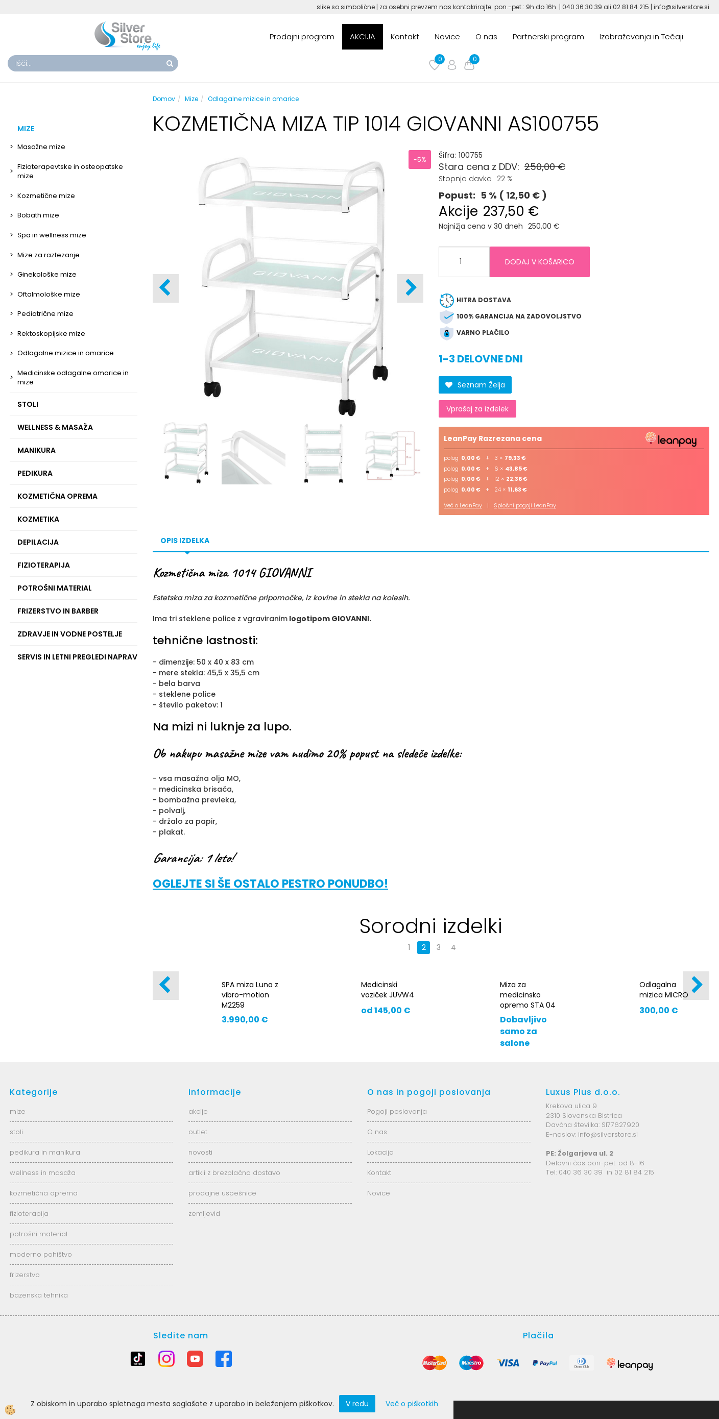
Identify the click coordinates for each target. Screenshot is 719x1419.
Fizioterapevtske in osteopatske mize (70, 171)
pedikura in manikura (45, 1152)
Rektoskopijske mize (51, 333)
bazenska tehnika (39, 1295)
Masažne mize (41, 147)
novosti (200, 1152)
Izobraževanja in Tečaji (641, 36)
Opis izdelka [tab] (184, 540)
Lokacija (380, 1152)
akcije (198, 1111)
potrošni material (38, 1234)
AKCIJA (362, 36)
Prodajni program (302, 36)
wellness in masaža (43, 1173)
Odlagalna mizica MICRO (663, 990)
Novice (447, 36)
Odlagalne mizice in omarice (65, 353)
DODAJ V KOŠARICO (539, 262)
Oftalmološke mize (48, 294)
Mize (191, 98)
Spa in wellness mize (51, 235)
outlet (197, 1132)
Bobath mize (38, 215)
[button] (410, 288)
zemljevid (204, 1213)
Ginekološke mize (47, 274)
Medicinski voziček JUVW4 (387, 990)
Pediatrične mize (45, 314)
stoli (16, 1132)
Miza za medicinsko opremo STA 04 (528, 995)
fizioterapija (29, 1213)
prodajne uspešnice (222, 1193)
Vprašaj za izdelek (477, 409)
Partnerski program (548, 36)
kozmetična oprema (44, 1193)
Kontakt (405, 36)
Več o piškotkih (412, 1404)
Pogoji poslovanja (397, 1111)
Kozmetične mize (46, 196)
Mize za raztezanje (48, 255)
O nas (486, 36)
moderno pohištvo (41, 1254)
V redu (357, 1404)
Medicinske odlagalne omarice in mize (73, 377)
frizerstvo (25, 1275)
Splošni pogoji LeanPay (525, 505)
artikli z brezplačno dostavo (234, 1173)
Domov (164, 98)
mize (18, 1111)
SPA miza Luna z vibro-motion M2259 (250, 995)
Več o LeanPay (463, 505)
